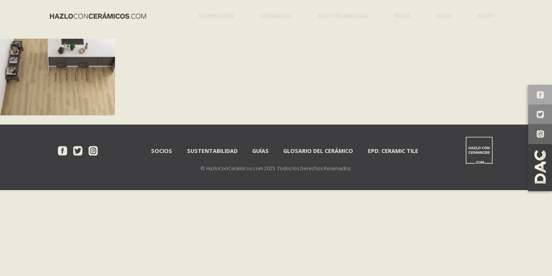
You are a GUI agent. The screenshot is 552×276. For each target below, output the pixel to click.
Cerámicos (272, 15)
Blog (441, 15)
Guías (398, 15)
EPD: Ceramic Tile (393, 150)
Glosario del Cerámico (318, 150)
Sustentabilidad (338, 15)
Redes (484, 15)
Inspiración (214, 15)
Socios (161, 150)
